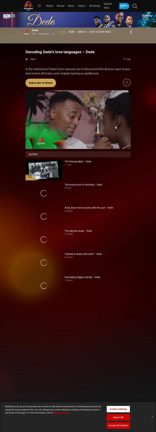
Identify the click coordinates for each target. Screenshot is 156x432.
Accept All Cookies (118, 425)
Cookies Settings (118, 409)
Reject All (118, 417)
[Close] (152, 416)
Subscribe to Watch (40, 82)
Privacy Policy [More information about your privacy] (61, 412)
